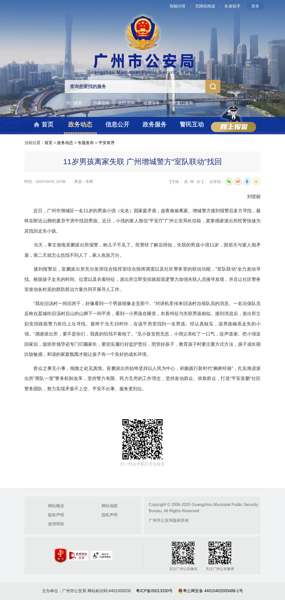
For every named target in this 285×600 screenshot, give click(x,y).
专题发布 (86, 143)
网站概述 (56, 506)
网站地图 (110, 506)
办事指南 (101, 103)
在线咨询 (126, 103)
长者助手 (232, 6)
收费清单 (152, 103)
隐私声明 (110, 515)
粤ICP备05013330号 (154, 591)
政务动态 (65, 143)
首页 (48, 143)
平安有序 (107, 143)
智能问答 (178, 6)
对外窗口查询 (181, 103)
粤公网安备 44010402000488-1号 (210, 591)
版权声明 (56, 515)
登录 (255, 6)
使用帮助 (56, 524)
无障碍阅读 (205, 6)
